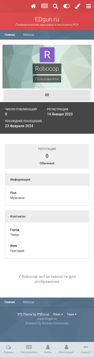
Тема (71, 314)
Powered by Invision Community (47, 323)
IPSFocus (43, 314)
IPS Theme (25, 314)
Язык (58, 314)
